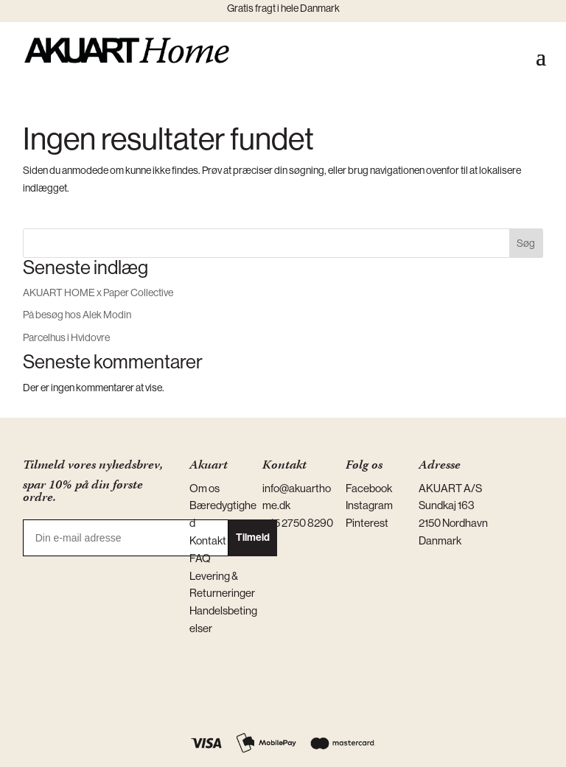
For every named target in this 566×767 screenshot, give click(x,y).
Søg (526, 243)
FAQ (200, 558)
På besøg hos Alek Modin (77, 315)
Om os (204, 488)
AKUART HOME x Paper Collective (98, 292)
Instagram (369, 505)
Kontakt (207, 540)
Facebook (369, 488)
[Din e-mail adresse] (125, 537)
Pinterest (367, 522)
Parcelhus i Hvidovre (66, 337)
